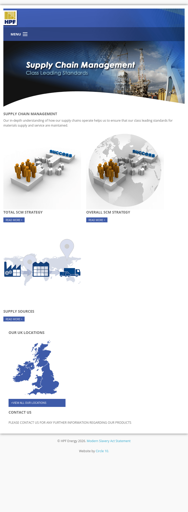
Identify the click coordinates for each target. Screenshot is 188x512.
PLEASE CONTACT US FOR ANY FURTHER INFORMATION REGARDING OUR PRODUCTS (70, 422)
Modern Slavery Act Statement (109, 441)
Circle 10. (102, 451)
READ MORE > (14, 220)
